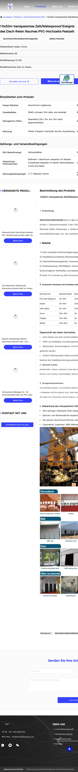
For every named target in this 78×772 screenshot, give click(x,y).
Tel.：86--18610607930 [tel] (13, 732)
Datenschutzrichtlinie (13, 769)
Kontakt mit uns (19, 81)
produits (17, 17)
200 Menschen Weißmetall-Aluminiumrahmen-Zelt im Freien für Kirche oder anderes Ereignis (17, 288)
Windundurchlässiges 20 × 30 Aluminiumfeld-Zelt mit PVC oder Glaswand (17, 395)
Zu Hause (7, 17)
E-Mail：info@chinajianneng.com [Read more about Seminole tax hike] (18, 737)
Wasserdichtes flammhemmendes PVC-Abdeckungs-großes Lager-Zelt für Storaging (18, 235)
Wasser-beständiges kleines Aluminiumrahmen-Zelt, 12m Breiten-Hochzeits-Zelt (15, 342)
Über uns (57, 6)
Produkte (40, 6)
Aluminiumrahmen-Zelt (34, 17)
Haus (27, 6)
